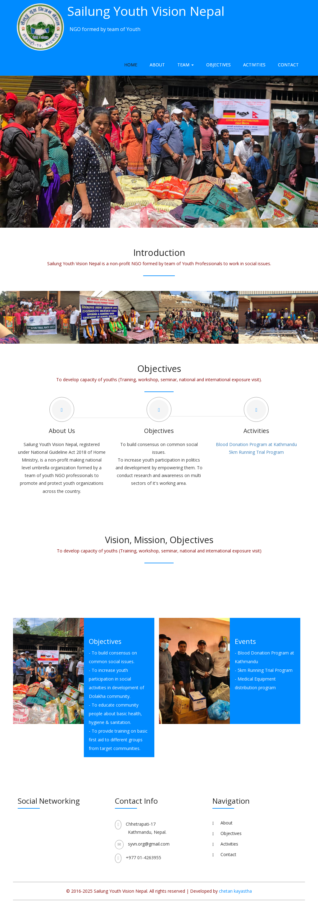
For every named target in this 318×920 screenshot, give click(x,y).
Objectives (218, 65)
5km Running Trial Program (256, 452)
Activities (254, 65)
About (157, 65)
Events (245, 641)
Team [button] (185, 65)
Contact (288, 65)
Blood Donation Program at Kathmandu (256, 444)
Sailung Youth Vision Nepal (146, 11)
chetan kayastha (235, 891)
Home (130, 65)
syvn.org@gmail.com (149, 844)
